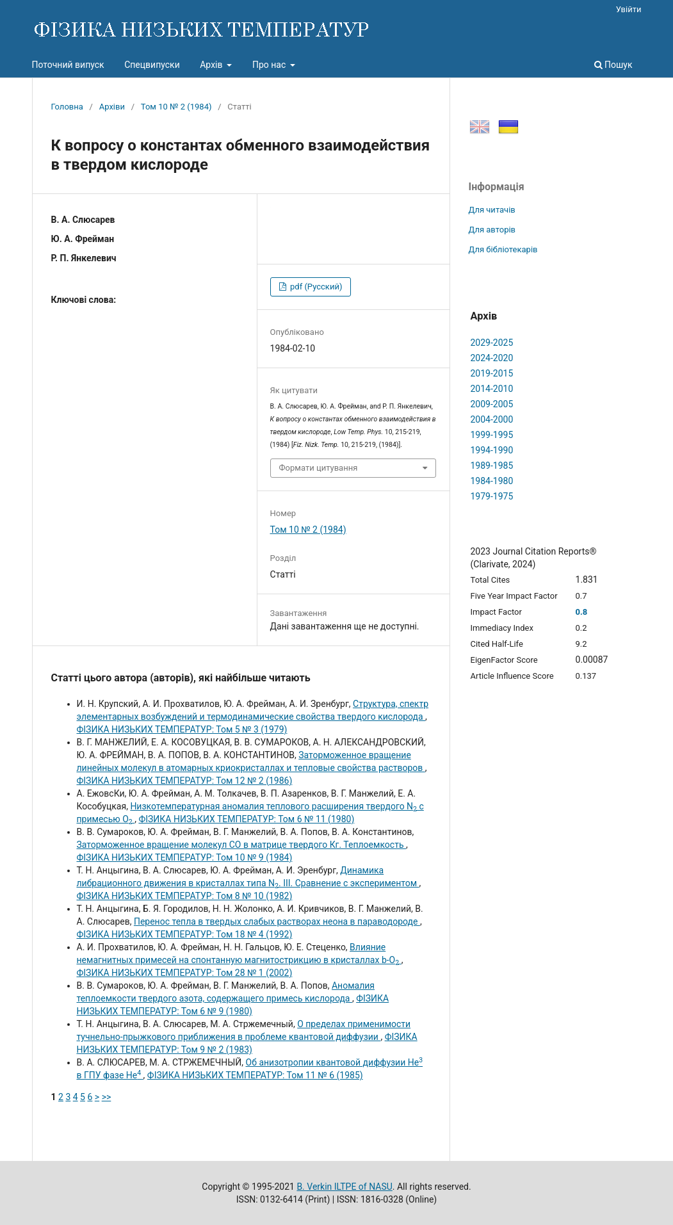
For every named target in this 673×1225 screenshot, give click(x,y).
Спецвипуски (152, 65)
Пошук (613, 65)
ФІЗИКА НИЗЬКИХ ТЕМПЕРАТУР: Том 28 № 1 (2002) (185, 973)
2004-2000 (492, 419)
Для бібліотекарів (503, 249)
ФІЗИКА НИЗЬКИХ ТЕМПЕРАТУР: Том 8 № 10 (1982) (185, 896)
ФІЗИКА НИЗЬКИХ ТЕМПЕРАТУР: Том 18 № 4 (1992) (185, 934)
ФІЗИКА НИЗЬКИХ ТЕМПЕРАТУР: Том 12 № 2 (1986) (185, 780)
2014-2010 (492, 389)
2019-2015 (492, 373)
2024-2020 (492, 358)
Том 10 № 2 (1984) (176, 106)
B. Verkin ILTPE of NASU (344, 1186)
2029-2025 (492, 342)
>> (106, 1097)
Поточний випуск (68, 65)
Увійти (629, 9)
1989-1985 (492, 465)
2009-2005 (492, 404)
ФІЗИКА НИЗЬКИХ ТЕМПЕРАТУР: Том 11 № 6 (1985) (255, 1075)
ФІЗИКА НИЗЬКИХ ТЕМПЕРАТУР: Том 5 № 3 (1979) (182, 729)
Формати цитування (318, 468)
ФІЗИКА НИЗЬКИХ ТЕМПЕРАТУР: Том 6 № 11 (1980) (246, 819)
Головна (67, 106)
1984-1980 (492, 481)
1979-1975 (492, 496)
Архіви (112, 106)
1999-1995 (492, 435)
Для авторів (492, 229)
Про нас (270, 65)
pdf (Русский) (315, 286)
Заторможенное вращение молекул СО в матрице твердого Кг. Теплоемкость (241, 845)
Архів (212, 65)
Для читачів (492, 210)
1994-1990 (492, 450)
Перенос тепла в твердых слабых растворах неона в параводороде (277, 921)
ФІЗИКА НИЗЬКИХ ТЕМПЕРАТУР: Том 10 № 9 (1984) (185, 857)
